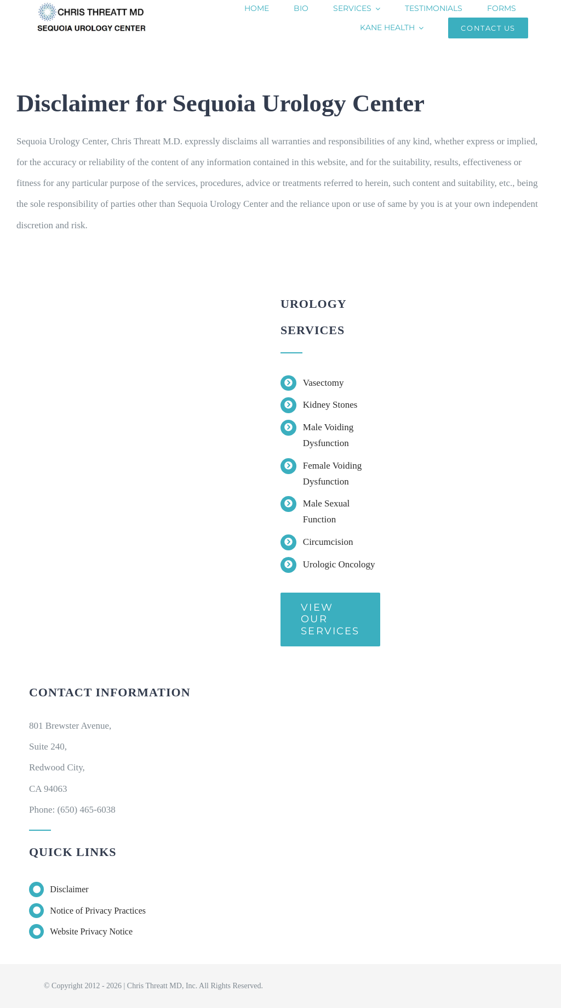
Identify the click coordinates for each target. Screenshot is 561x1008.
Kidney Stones (330, 404)
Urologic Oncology (339, 564)
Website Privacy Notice (91, 931)
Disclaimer (69, 889)
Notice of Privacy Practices (99, 910)
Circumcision (328, 542)
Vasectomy (323, 383)
